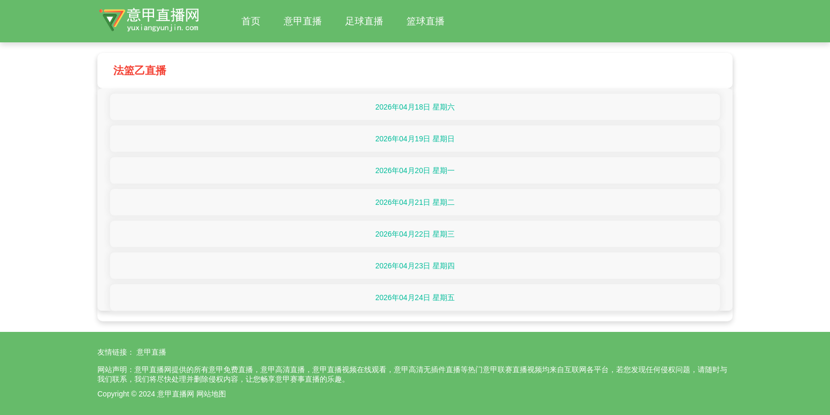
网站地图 (211, 394)
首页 (250, 21)
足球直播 (364, 21)
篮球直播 (426, 21)
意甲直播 (303, 21)
